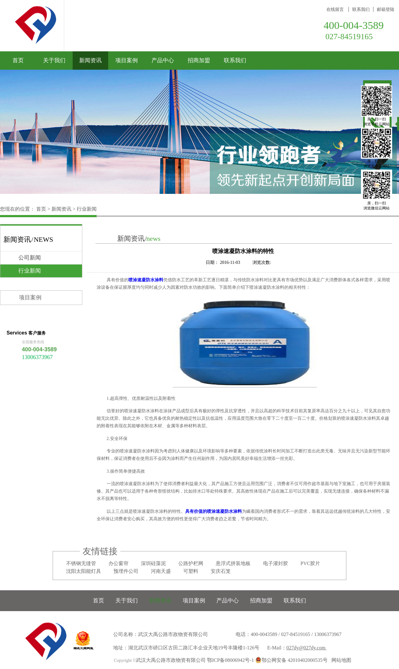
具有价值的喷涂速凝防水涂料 (213, 511)
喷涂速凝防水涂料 (145, 280)
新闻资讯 (61, 209)
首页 (18, 60)
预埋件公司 (125, 571)
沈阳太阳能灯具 (83, 571)
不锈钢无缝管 (81, 563)
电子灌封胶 (275, 563)
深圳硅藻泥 (153, 563)
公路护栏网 (190, 563)
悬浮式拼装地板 (233, 563)
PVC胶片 (310, 563)
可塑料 (190, 571)
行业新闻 (87, 209)
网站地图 (340, 660)
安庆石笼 (221, 571)
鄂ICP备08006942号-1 (230, 660)
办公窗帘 (118, 563)
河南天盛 (161, 571)
